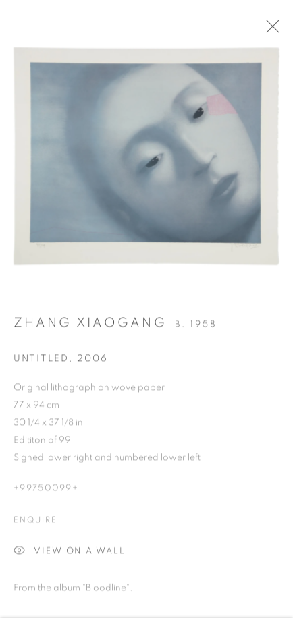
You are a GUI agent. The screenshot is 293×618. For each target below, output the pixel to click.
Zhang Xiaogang (90, 325)
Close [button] (273, 30)
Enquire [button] (35, 522)
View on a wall (70, 554)
